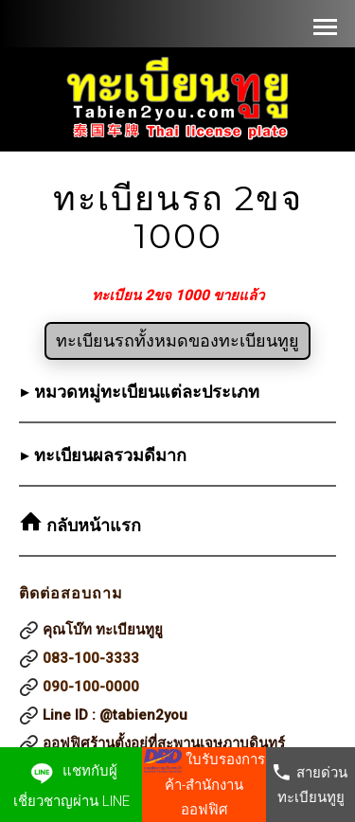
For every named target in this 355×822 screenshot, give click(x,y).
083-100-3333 (91, 658)
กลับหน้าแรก (91, 525)
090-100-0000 (91, 686)
